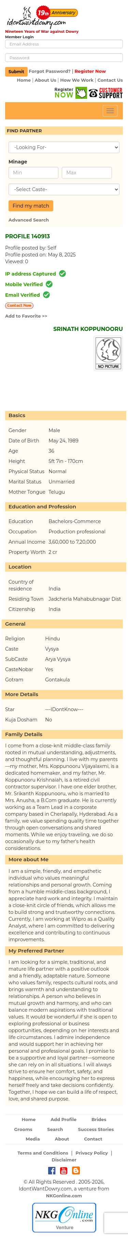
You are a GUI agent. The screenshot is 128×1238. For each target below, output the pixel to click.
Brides (98, 1119)
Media (33, 1139)
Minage (18, 162)
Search (55, 1129)
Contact (93, 1139)
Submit (16, 71)
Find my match (31, 206)
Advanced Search (29, 220)
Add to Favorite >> (26, 316)
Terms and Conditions (42, 1153)
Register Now (90, 71)
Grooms (23, 1129)
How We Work (77, 80)
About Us (45, 80)
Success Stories (96, 1129)
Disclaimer (64, 1159)
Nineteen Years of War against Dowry (42, 31)
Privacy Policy (91, 1153)
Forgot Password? (50, 71)
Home (24, 80)
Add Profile (63, 1119)
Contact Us (110, 80)
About (62, 1139)
